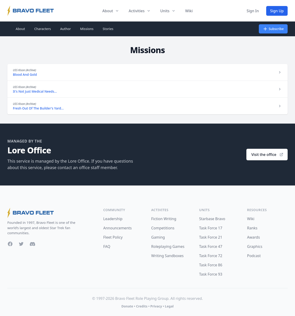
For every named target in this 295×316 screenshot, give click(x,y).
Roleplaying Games (167, 246)
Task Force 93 (210, 274)
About (20, 29)
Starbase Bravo (212, 218)
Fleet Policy (113, 237)
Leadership (112, 218)
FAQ (106, 246)
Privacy (156, 306)
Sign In (253, 10)
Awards (253, 237)
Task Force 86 (210, 264)
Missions (86, 29)
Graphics (254, 246)
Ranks (252, 228)
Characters (42, 29)
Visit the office (267, 154)
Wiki (189, 10)
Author (65, 29)
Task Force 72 (210, 255)
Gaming (158, 237)
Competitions (162, 228)
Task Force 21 (210, 237)
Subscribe (273, 28)
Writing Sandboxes (167, 255)
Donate (127, 306)
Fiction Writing (163, 218)
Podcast (254, 255)
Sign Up (277, 10)
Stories (108, 29)
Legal (169, 306)
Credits (141, 306)
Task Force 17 (210, 228)
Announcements (117, 228)
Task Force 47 (210, 246)
